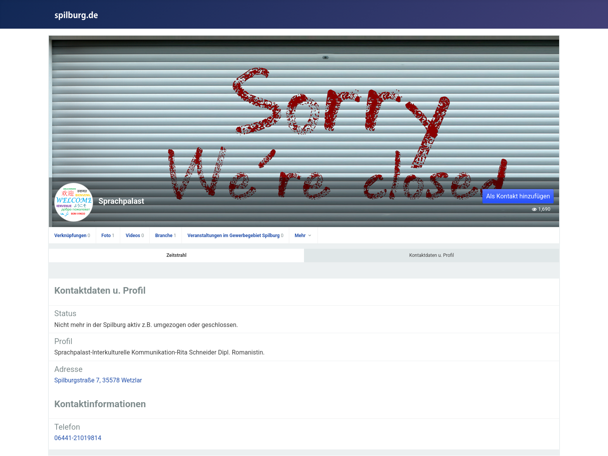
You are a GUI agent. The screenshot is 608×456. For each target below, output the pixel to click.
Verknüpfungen (72, 235)
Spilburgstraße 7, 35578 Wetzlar (98, 380)
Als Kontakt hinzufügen (518, 196)
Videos (135, 235)
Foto (108, 235)
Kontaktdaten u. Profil (431, 255)
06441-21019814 (77, 438)
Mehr (303, 235)
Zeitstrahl (176, 255)
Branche (165, 235)
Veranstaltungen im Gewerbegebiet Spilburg (235, 235)
